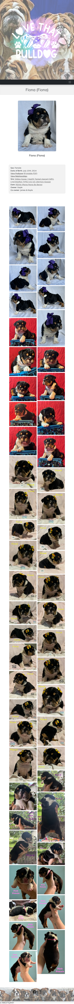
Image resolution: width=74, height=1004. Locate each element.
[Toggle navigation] (70, 82)
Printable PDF (30, 173)
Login (47, 999)
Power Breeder (37, 999)
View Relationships (19, 176)
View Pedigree (17, 173)
